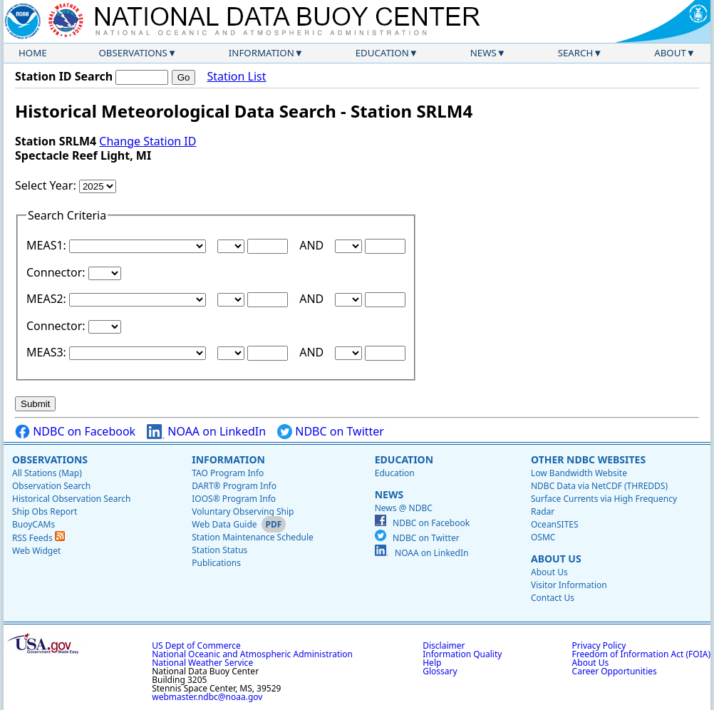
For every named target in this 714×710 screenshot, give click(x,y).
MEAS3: (47, 352)
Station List (236, 76)
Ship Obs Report (44, 511)
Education (382, 52)
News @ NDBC (404, 508)
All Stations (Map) (47, 473)
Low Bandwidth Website (579, 473)
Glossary (440, 671)
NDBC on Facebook (75, 431)
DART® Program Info (234, 486)
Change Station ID (147, 141)
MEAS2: (47, 299)
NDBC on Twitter (330, 431)
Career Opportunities (614, 671)
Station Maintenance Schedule (253, 537)
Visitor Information (569, 585)
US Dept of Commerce (196, 645)
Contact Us (552, 598)
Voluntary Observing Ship (243, 511)
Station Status (219, 550)
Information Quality (462, 654)
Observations (132, 52)
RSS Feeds (38, 538)
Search (576, 52)
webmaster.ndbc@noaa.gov (207, 697)
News (483, 52)
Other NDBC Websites (588, 459)
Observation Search (51, 486)
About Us (556, 558)
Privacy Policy (599, 645)
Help (432, 663)
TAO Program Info (228, 473)
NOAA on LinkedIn (206, 431)
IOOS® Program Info (234, 499)
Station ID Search (64, 76)
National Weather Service (202, 663)
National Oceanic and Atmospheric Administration (252, 654)
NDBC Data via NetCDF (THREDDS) (599, 486)
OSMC (543, 537)
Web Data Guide (224, 524)
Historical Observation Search (71, 499)
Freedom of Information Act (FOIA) (641, 654)
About (670, 52)
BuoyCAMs (33, 524)
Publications (216, 563)
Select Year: (47, 185)
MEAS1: (47, 245)
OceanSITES (555, 524)
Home (33, 52)
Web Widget (36, 551)
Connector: (57, 272)
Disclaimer (444, 645)
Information (261, 52)
